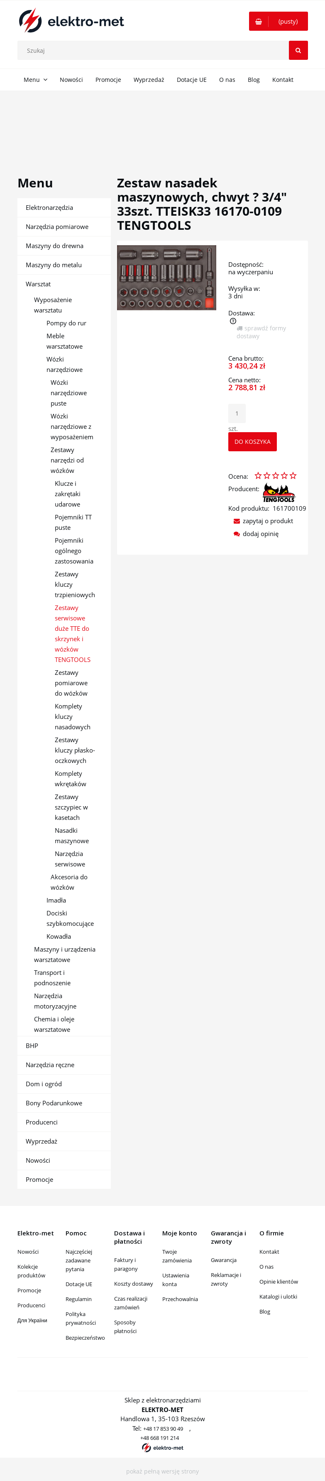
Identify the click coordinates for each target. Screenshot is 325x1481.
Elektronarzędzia (49, 207)
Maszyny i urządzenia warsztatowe (64, 954)
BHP (32, 1045)
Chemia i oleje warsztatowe (54, 1024)
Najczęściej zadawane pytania (79, 1260)
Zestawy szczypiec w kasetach (71, 807)
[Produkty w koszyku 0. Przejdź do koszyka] (278, 21)
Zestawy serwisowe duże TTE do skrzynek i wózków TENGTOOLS (72, 633)
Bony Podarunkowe (54, 1103)
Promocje (39, 1179)
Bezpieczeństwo (85, 1337)
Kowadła (58, 936)
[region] (162, 124)
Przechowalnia (180, 1299)
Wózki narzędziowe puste (69, 392)
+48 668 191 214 (159, 1438)
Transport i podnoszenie (52, 977)
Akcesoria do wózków (69, 882)
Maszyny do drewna (54, 245)
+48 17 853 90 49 (163, 1428)
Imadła (56, 900)
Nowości (38, 1160)
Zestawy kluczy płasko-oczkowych (75, 750)
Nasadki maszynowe (72, 835)
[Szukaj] (298, 50)
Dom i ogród (44, 1084)
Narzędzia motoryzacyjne (55, 1000)
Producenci (42, 1122)
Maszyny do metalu (54, 265)
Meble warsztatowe (64, 341)
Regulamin (79, 1299)
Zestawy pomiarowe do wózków (71, 682)
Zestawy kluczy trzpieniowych (75, 584)
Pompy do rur (66, 323)
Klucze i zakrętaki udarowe (68, 493)
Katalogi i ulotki (278, 1296)
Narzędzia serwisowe (70, 858)
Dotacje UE (79, 1284)
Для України (32, 1320)
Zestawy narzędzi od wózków (67, 460)
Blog (264, 1311)
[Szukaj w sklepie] (164, 50)
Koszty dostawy (133, 1283)
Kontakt (269, 1251)
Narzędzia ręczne (50, 1064)
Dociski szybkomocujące (70, 918)
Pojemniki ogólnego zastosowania (74, 550)
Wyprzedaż (41, 1141)
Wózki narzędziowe (64, 364)
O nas (266, 1266)
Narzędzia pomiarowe (57, 226)
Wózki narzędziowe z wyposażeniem (72, 426)
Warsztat (38, 284)
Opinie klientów (278, 1281)
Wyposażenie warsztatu (53, 304)
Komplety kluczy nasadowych (72, 716)
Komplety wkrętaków (70, 778)
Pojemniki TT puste (73, 522)
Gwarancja (224, 1260)
